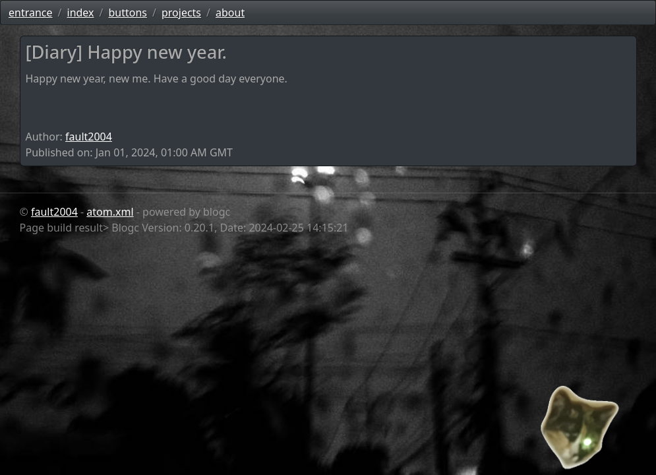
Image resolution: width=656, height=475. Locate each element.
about (230, 12)
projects (181, 12)
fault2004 (88, 136)
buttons (127, 12)
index (80, 12)
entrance (31, 12)
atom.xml (109, 212)
